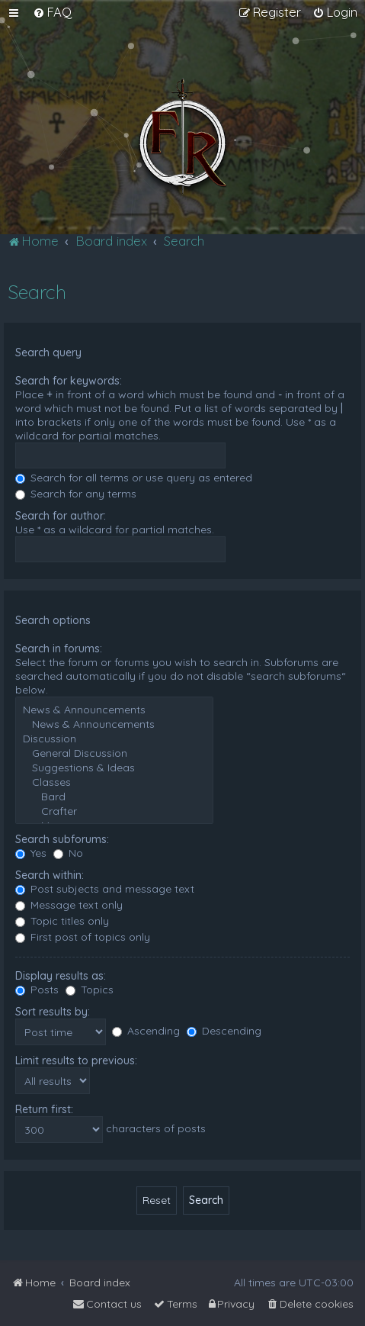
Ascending (146, 1031)
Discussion (114, 739)
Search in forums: (58, 648)
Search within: (49, 875)
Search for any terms (75, 493)
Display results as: (60, 976)
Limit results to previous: (76, 1060)
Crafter (114, 811)
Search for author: (60, 516)
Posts (37, 989)
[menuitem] (52, 12)
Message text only (69, 905)
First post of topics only (82, 937)
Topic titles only (62, 921)
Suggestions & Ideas (114, 768)
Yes (30, 853)
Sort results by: (52, 1012)
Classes (114, 782)
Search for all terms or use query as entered (133, 477)
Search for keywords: (68, 381)
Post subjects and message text (104, 889)
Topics (90, 989)
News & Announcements (114, 710)
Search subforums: (62, 839)
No (68, 853)
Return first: (44, 1109)
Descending (224, 1031)
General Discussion (114, 753)
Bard (114, 797)
